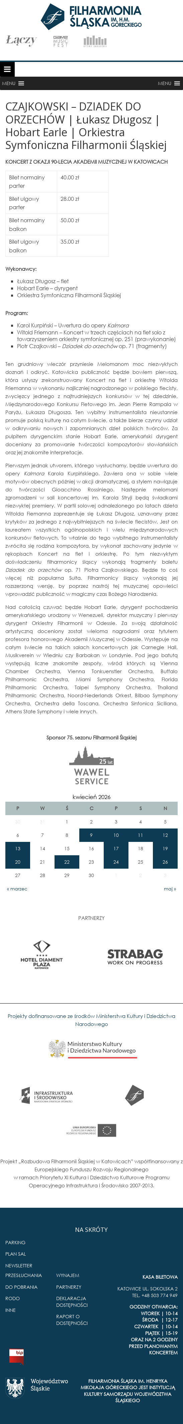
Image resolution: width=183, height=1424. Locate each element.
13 (17, 848)
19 (165, 848)
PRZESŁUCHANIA (23, 1275)
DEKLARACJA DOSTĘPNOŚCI (72, 1301)
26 (165, 862)
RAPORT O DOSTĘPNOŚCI (72, 1319)
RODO (12, 1298)
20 (17, 862)
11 (140, 835)
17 (116, 848)
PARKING (15, 1242)
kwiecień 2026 (91, 796)
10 (116, 835)
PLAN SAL (15, 1254)
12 (165, 835)
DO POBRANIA (21, 1287)
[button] (8, 83)
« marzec (17, 888)
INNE (10, 1310)
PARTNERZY (68, 1287)
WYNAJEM (67, 1275)
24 (116, 862)
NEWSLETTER (18, 1265)
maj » (170, 888)
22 (67, 862)
